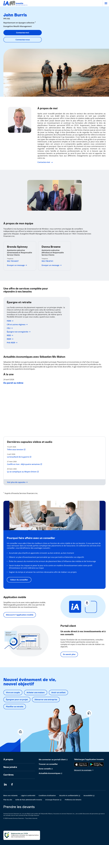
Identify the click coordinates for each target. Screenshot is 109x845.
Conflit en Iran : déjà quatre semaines (24, 464)
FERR (10, 321)
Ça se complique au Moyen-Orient (23, 472)
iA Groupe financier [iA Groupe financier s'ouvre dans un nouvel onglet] (52, 800)
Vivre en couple (13, 692)
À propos (8, 759)
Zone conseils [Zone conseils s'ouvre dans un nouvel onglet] (45, 769)
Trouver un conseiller (48, 764)
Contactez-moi (22, 32)
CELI (10, 328)
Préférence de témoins (73, 800)
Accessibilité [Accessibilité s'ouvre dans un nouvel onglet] (88, 795)
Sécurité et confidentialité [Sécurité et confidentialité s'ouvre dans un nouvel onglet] (68, 795)
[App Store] (81, 764)
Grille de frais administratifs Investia (28, 800)
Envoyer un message (17, 265)
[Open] (106, 3)
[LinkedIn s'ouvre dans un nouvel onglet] (5, 784)
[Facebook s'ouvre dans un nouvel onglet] (12, 784)
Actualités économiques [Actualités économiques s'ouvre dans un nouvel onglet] (49, 773)
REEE (10, 335)
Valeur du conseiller (19, 579)
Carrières (8, 775)
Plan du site (7, 800)
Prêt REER (12, 342)
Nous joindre (10, 767)
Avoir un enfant (58, 692)
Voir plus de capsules (17, 482)
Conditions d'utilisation (47, 795)
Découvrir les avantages (84, 770)
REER (10, 339)
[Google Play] (96, 764)
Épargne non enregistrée (19, 332)
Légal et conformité (28, 795)
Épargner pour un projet (17, 699)
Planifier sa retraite (14, 706)
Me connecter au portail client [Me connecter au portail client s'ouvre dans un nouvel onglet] (52, 759)
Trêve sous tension (16, 449)
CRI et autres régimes (17, 324)
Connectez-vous (23, 39)
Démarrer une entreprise (46, 699)
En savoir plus (69, 654)
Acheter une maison (36, 692)
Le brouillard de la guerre (19, 457)
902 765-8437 (13, 261)
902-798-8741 (47, 261)
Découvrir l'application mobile (19, 615)
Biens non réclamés (10, 795)
